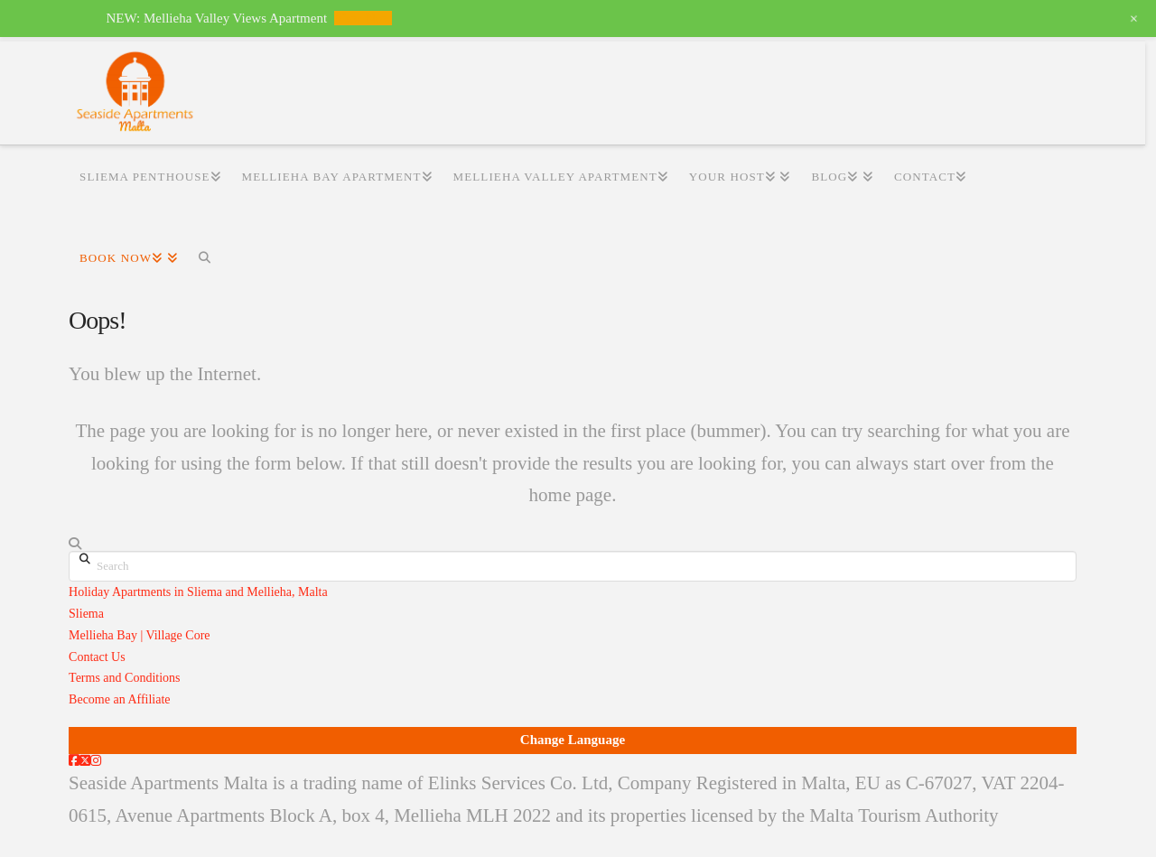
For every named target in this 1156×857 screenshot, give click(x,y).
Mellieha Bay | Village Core (139, 635)
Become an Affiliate (119, 699)
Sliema (86, 613)
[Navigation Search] (204, 258)
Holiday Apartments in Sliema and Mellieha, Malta (198, 592)
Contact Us (97, 657)
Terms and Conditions (124, 678)
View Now (363, 18)
